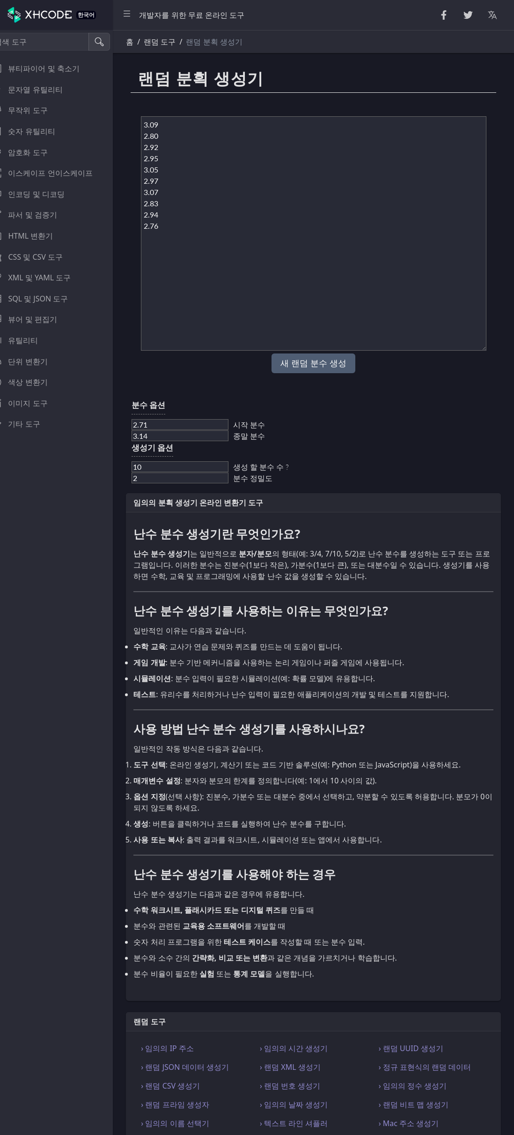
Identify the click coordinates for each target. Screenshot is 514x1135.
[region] (63, 582)
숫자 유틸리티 (34, 131)
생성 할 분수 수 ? (275, 466)
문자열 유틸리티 (38, 89)
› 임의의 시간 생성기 (304, 1048)
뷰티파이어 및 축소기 (47, 68)
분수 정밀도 (267, 478)
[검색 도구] (53, 42)
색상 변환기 (31, 382)
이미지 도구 (31, 403)
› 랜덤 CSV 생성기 (184, 1086)
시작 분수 (263, 424)
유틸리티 (26, 340)
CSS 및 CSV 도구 (38, 257)
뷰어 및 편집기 (35, 319)
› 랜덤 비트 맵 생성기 (418, 1104)
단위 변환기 (31, 361)
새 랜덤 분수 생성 (321, 363)
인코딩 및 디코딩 (39, 194)
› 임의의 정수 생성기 (417, 1086)
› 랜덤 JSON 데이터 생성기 (199, 1067)
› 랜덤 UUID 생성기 (415, 1048)
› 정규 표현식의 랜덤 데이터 (429, 1067)
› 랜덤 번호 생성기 (300, 1086)
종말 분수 (263, 435)
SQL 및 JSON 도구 (41, 298)
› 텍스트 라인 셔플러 (304, 1123)
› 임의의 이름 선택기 (189, 1123)
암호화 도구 (31, 152)
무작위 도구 (31, 110)
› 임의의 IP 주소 (181, 1048)
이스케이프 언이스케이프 (53, 173)
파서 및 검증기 (35, 215)
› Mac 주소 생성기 (413, 1123)
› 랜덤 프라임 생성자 (189, 1104)
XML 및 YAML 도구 (42, 277)
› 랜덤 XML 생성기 (300, 1067)
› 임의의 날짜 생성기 (304, 1104)
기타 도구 (27, 424)
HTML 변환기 (33, 236)
